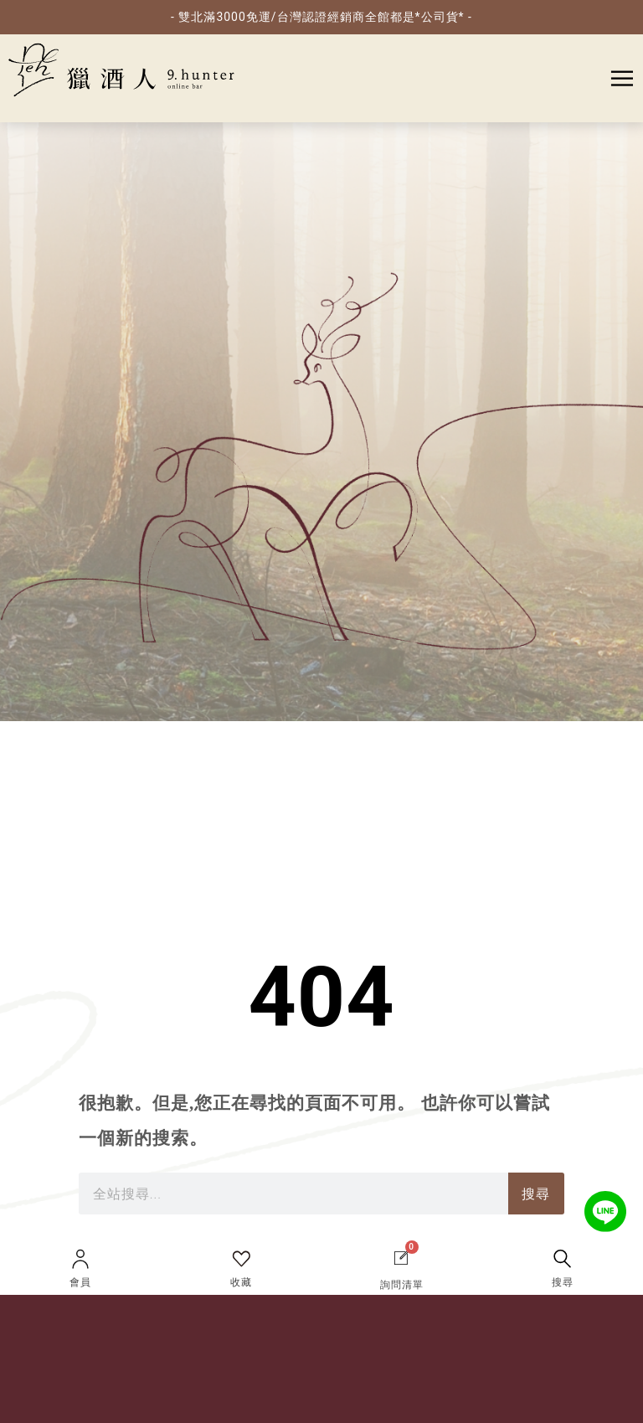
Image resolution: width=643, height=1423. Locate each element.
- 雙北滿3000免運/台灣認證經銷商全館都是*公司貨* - (321, 16)
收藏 (241, 1282)
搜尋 (563, 1282)
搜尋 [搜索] (536, 1194)
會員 (80, 1282)
